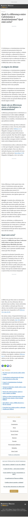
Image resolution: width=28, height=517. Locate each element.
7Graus (10, 509)
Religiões (14, 448)
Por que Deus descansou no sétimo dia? (14, 486)
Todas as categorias (14, 454)
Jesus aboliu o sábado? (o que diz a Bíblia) (14, 464)
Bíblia (14, 421)
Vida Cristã (14, 451)
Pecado (14, 441)
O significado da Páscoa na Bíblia (14, 478)
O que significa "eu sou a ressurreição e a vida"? (14, 473)
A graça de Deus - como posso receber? (14, 468)
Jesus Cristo (14, 434)
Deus (14, 427)
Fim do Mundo (14, 431)
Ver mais (14, 491)
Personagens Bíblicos (14, 444)
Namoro (14, 438)
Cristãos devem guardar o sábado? (14, 482)
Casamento (14, 424)
